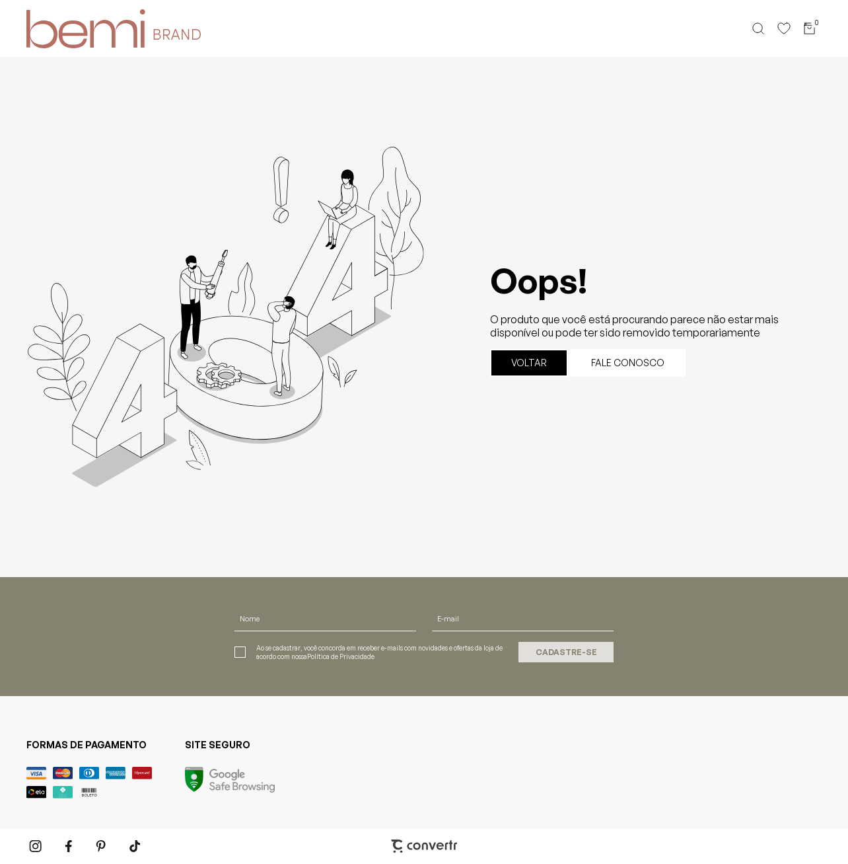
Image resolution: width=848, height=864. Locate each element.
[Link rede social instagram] (36, 846)
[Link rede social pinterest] (102, 846)
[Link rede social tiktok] (135, 846)
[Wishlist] (784, 28)
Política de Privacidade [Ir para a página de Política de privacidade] (340, 656)
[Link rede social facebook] (69, 846)
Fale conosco (627, 362)
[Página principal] (76, 28)
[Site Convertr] (424, 846)
